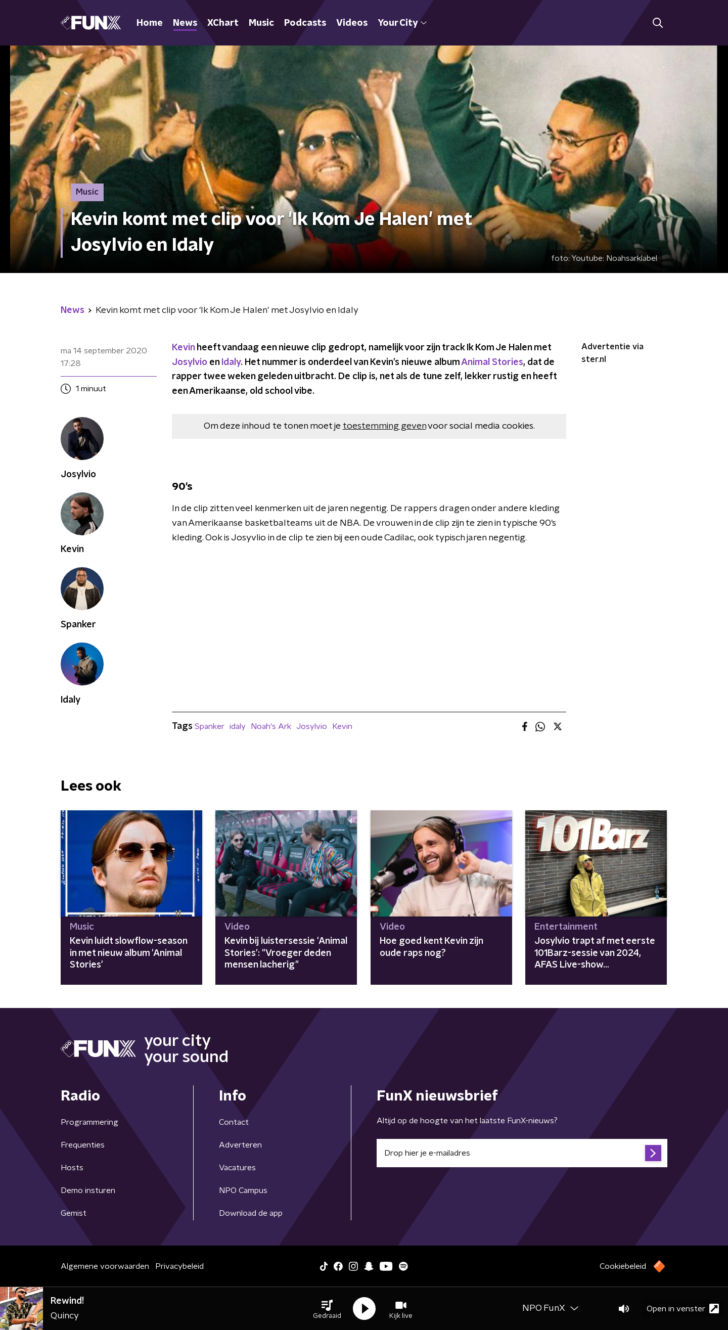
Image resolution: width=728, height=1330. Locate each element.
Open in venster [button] (683, 1308)
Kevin (183, 347)
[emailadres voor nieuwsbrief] (522, 1153)
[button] (327, 1309)
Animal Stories (492, 362)
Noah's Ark (271, 726)
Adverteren (240, 1145)
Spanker (209, 726)
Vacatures (237, 1168)
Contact (234, 1122)
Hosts (72, 1168)
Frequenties (83, 1145)
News (185, 23)
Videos (352, 23)
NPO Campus (243, 1190)
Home (149, 23)
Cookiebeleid (623, 1266)
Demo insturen (88, 1190)
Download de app (251, 1213)
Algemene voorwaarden (105, 1266)
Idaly (231, 362)
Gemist (73, 1213)
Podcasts (305, 23)
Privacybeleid (179, 1266)
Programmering (89, 1122)
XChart (223, 23)
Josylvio (189, 362)
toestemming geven (384, 426)
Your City (402, 23)
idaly (238, 726)
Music (261, 23)
